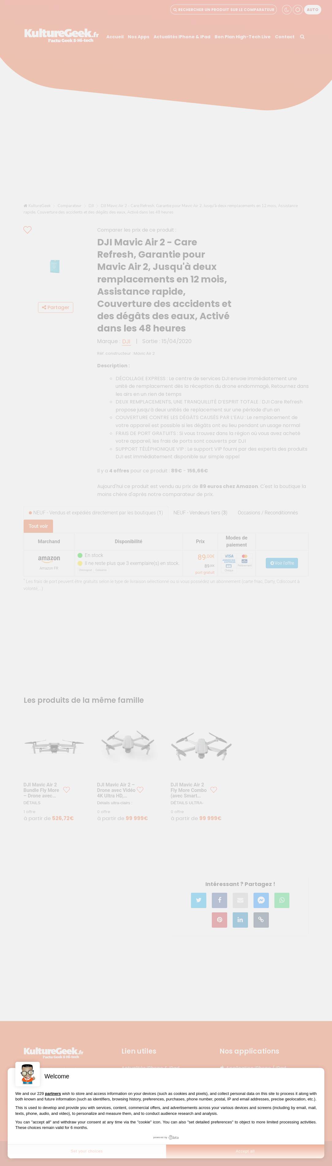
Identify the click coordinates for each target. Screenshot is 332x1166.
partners (53, 1093)
